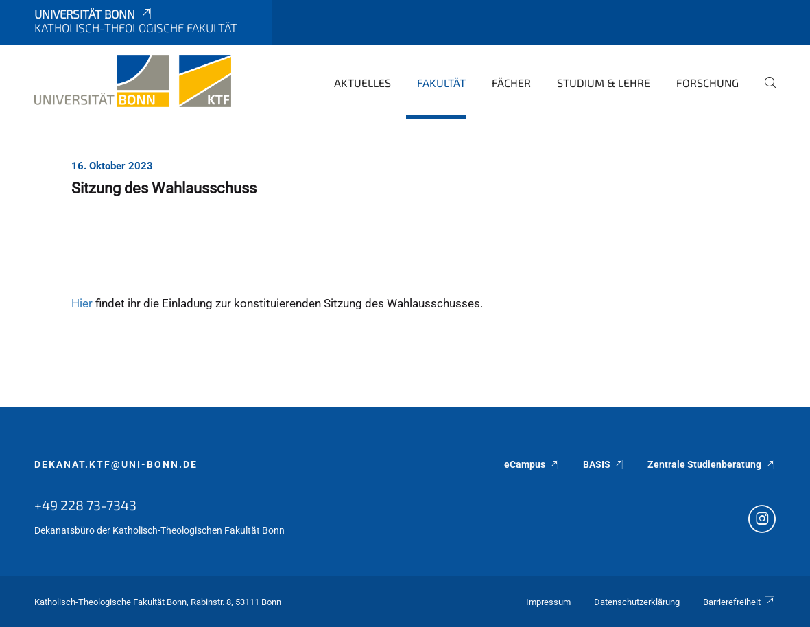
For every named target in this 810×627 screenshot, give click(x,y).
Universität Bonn (94, 14)
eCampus (532, 464)
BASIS (604, 464)
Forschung (707, 82)
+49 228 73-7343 (85, 505)
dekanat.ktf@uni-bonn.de (116, 464)
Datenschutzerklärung (637, 602)
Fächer (511, 82)
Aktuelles (362, 82)
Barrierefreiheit (739, 602)
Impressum (548, 602)
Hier (82, 303)
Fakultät (441, 82)
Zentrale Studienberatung (711, 464)
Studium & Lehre (603, 82)
